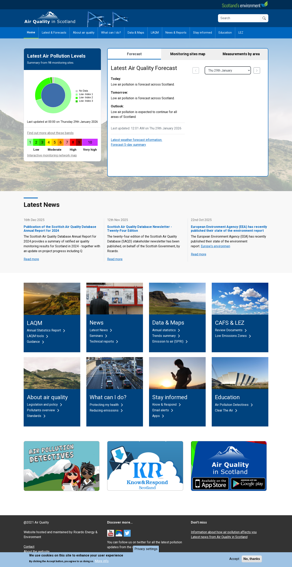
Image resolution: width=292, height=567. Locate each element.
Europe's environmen (215, 246)
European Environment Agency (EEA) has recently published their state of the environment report (229, 229)
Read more (31, 259)
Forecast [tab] (134, 54)
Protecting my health (104, 405)
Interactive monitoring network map (52, 155)
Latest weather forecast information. (136, 140)
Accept (234, 560)
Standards (34, 416)
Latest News (99, 330)
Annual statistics (164, 330)
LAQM (155, 32)
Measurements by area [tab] (241, 54)
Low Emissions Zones (231, 336)
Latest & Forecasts (54, 32)
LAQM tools (35, 336)
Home (31, 32)
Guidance (33, 342)
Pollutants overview (41, 410)
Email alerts (160, 410)
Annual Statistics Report (44, 330)
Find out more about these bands (50, 133)
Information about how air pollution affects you (224, 532)
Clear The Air (224, 410)
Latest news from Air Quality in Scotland (219, 537)
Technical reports (102, 341)
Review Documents (228, 330)
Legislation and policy (42, 404)
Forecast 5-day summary (128, 145)
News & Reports (175, 32)
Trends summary (164, 336)
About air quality (83, 32)
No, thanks (251, 560)
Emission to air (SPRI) (167, 341)
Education (225, 32)
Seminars (96, 336)
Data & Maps (136, 32)
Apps (156, 416)
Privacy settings (146, 550)
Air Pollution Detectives (232, 405)
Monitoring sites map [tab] (187, 54)
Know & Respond (164, 404)
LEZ (240, 32)
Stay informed (202, 32)
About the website (37, 551)
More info (102, 562)
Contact (29, 547)
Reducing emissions (104, 410)
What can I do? (111, 32)
